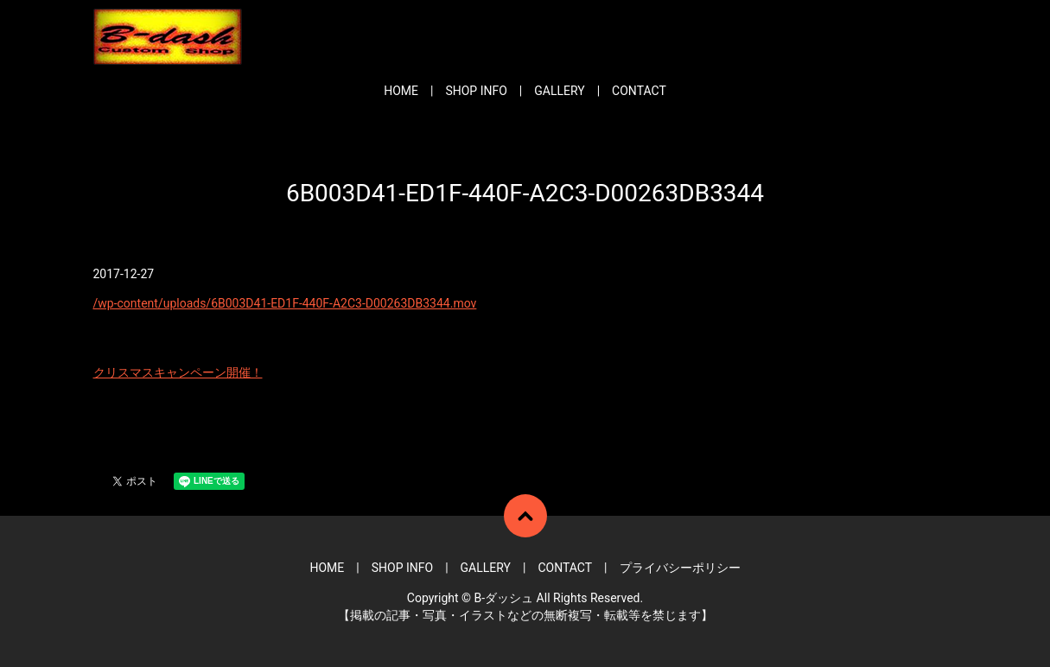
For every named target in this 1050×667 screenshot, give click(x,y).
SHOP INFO (475, 91)
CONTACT (639, 91)
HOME (401, 91)
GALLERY (559, 91)
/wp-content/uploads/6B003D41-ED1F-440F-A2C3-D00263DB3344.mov (285, 303)
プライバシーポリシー (680, 568)
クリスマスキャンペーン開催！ (178, 372)
